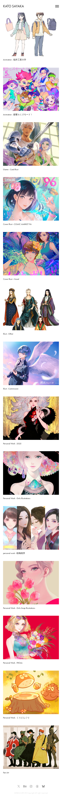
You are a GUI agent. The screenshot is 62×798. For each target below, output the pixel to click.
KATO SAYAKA (13, 6)
